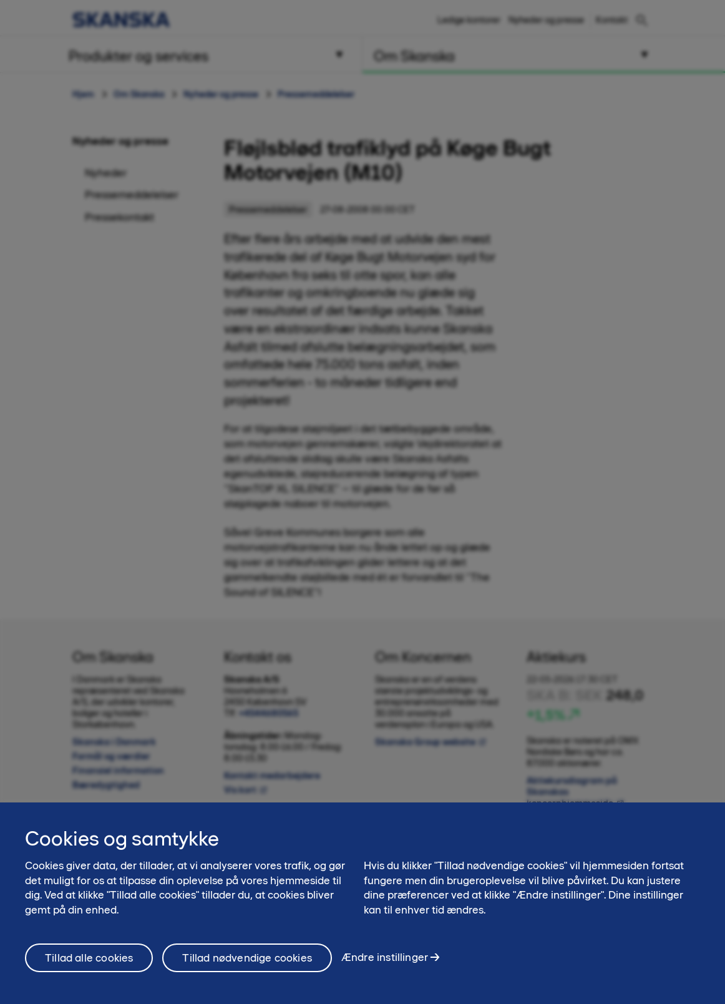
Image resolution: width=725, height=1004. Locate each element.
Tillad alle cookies (89, 958)
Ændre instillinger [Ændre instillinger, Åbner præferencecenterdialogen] (384, 957)
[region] (362, 903)
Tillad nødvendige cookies (247, 958)
